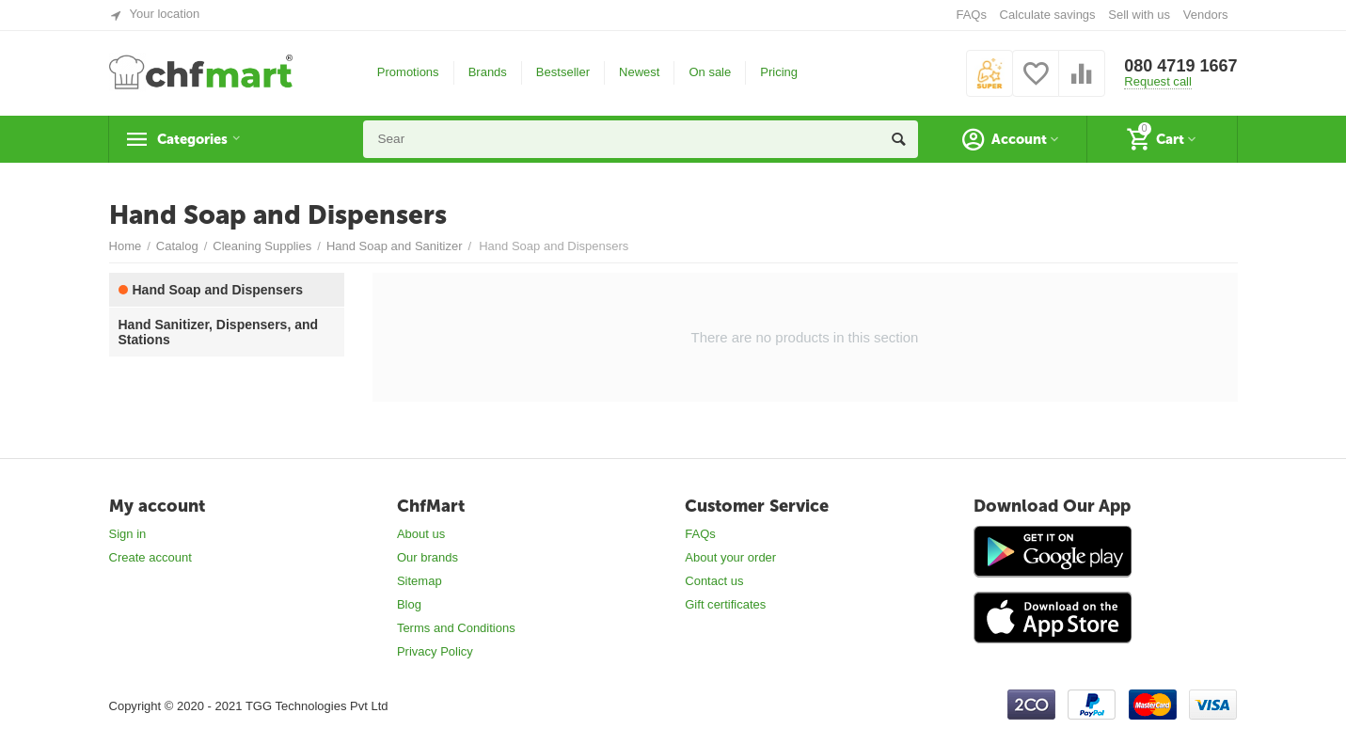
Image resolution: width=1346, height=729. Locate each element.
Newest (639, 72)
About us (421, 534)
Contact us (714, 581)
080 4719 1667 (1180, 65)
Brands (487, 72)
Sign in (128, 534)
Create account (150, 557)
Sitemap (419, 581)
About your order (730, 557)
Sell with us (1139, 15)
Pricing (779, 72)
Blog (409, 604)
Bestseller (563, 72)
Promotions (408, 72)
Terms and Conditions (456, 628)
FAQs (971, 15)
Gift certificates (725, 604)
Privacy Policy (435, 651)
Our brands (427, 557)
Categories (200, 139)
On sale (710, 72)
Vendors (1205, 15)
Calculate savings (1048, 15)
